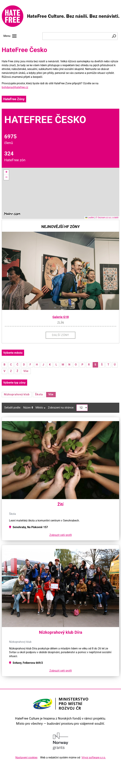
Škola (39, 394)
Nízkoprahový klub (17, 394)
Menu (10, 36)
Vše (26, 371)
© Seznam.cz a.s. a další (107, 217)
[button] (6, 172)
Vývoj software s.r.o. (94, 757)
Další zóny (60, 335)
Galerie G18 (60, 317)
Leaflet (89, 217)
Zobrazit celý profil (60, 535)
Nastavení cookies (26, 757)
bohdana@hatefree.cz (15, 87)
